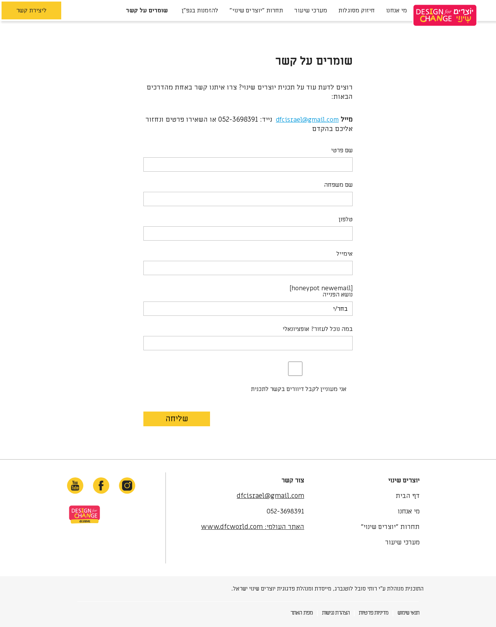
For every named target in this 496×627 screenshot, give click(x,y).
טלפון (346, 219)
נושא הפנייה (337, 294)
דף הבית (408, 496)
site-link (84, 514)
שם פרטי (342, 150)
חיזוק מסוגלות (356, 10)
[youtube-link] (75, 485)
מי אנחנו (396, 10)
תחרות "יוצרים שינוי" (256, 10)
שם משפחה (338, 185)
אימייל (344, 254)
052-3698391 (285, 511)
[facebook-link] (101, 485)
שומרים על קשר (147, 10)
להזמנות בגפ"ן (198, 10)
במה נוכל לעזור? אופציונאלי (317, 329)
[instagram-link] (127, 485)
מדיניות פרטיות (373, 613)
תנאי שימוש (408, 613)
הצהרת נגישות (336, 613)
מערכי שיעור (310, 10)
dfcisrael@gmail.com (307, 119)
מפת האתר (301, 613)
